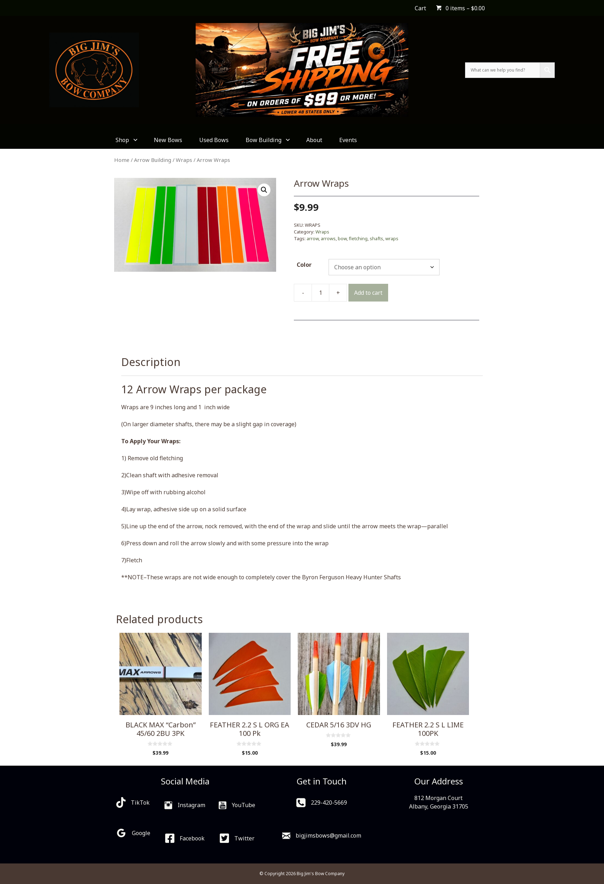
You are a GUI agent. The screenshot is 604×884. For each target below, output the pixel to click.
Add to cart (368, 293)
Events (348, 140)
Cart (420, 8)
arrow (313, 238)
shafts (376, 238)
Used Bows (214, 140)
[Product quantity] (320, 293)
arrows (328, 238)
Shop (126, 140)
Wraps (184, 159)
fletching (358, 238)
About (314, 140)
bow (342, 238)
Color (304, 265)
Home (121, 159)
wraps (391, 238)
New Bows (168, 140)
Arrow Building (152, 159)
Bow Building (267, 140)
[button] (264, 190)
